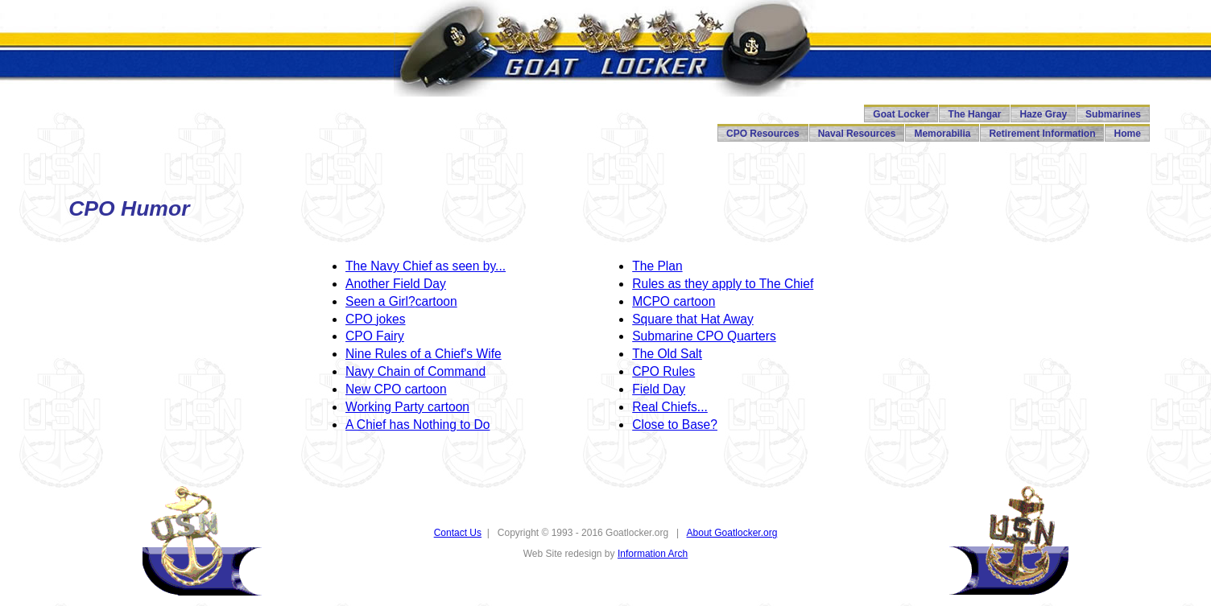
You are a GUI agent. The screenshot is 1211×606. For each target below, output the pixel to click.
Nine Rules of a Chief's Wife (423, 354)
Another (369, 284)
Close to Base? (674, 424)
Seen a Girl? (380, 301)
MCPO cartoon (673, 301)
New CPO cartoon (396, 389)
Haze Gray (1043, 114)
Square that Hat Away (693, 319)
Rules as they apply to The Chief (722, 284)
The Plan (657, 266)
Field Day (419, 284)
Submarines (1113, 114)
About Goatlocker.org (732, 532)
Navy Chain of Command (415, 371)
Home (1127, 133)
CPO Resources (763, 133)
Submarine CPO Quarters (704, 336)
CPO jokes (375, 319)
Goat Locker (901, 114)
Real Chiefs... (670, 407)
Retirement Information (1042, 133)
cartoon (436, 301)
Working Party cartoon (407, 407)
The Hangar (974, 114)
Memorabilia (942, 133)
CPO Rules (663, 371)
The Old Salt (667, 354)
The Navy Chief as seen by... (425, 266)
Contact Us (458, 532)
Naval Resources (857, 133)
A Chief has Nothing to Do (417, 424)
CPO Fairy (374, 336)
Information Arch (653, 553)
